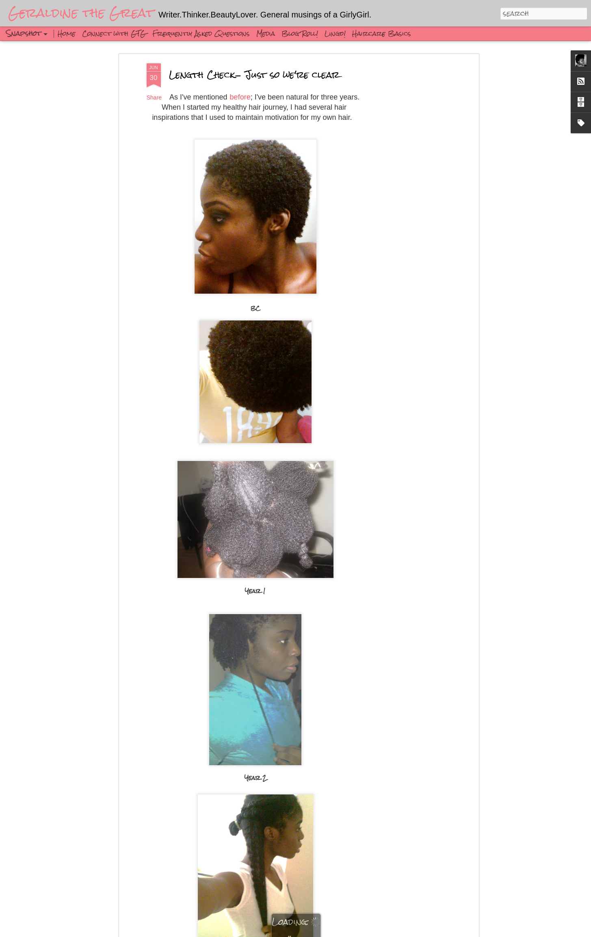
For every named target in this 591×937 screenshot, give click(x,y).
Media (265, 33)
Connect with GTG (114, 33)
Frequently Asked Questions (201, 33)
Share (154, 97)
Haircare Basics (381, 33)
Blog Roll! (299, 33)
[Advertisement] (406, 191)
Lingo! (335, 33)
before (240, 97)
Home (67, 33)
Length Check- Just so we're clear (254, 74)
